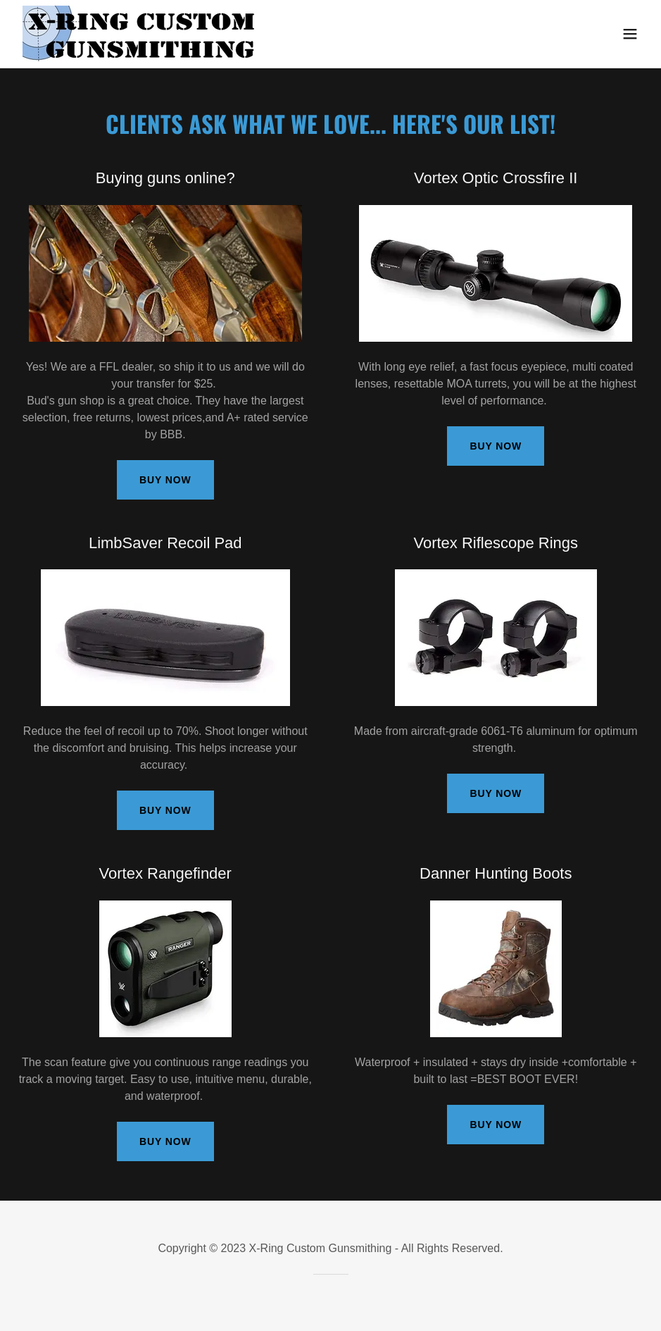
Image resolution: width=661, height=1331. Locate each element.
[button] (630, 34)
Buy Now (165, 479)
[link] (141, 34)
